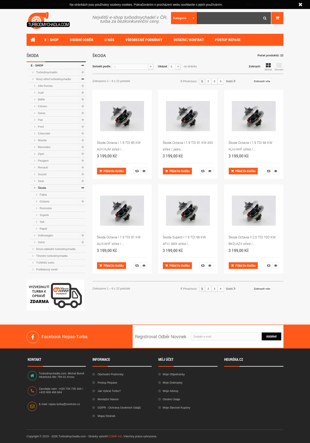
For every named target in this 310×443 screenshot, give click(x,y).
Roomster (45, 208)
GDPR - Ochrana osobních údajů (119, 407)
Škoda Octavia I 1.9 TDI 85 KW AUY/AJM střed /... (119, 145)
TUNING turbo (44, 262)
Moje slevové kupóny (176, 407)
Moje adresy (170, 391)
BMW (41, 99)
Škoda (41, 187)
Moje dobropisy (172, 382)
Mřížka (268, 67)
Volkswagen (45, 235)
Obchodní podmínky (110, 374)
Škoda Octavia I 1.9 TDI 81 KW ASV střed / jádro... (188, 145)
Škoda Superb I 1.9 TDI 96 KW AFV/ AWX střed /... (184, 240)
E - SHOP (37, 65)
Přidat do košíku (111, 171)
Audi (40, 92)
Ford (40, 126)
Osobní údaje (171, 399)
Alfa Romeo (45, 86)
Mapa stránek (106, 416)
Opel (40, 153)
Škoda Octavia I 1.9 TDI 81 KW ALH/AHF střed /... (119, 240)
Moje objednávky (174, 374)
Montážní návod (107, 399)
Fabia (43, 194)
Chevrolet (43, 133)
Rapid (43, 228)
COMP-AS (115, 436)
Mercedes (43, 147)
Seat (40, 181)
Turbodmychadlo (46, 72)
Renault (42, 167)
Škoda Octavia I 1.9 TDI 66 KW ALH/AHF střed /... (250, 145)
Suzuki (42, 174)
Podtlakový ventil (46, 269)
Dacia (41, 113)
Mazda (42, 140)
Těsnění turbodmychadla (51, 255)
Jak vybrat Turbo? (109, 391)
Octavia (44, 201)
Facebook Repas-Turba (33, 337)
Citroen (42, 106)
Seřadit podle (101, 66)
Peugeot (43, 160)
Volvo (41, 242)
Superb (44, 215)
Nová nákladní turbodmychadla (55, 249)
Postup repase (107, 382)
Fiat (40, 119)
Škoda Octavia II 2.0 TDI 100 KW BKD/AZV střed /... (252, 240)
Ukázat (162, 66)
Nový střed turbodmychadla (53, 79)
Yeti (41, 221)
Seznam (279, 67)
